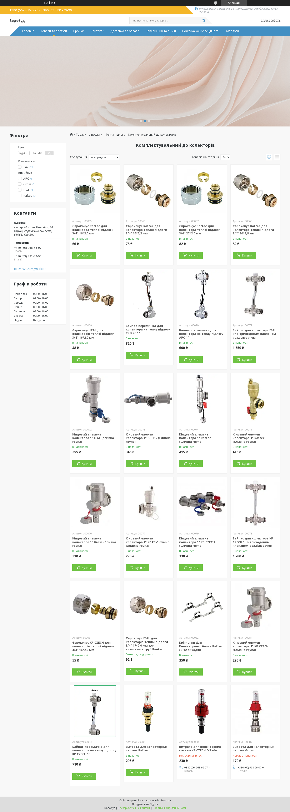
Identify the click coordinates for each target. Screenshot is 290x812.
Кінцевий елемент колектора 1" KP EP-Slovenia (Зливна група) (147, 542)
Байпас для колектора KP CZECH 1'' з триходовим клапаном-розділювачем (253, 542)
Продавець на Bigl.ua (145, 804)
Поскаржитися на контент (134, 808)
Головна (28, 31)
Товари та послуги (53, 31)
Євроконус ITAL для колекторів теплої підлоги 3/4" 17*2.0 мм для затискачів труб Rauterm (147, 643)
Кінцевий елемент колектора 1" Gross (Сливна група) (94, 542)
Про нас (78, 31)
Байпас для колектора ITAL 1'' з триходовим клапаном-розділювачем (255, 333)
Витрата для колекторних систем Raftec (147, 748)
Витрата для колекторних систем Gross (253, 748)
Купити (87, 255)
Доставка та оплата (124, 31)
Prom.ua (166, 800)
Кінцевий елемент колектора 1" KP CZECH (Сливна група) (197, 542)
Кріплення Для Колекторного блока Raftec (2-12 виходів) (200, 646)
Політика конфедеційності (200, 31)
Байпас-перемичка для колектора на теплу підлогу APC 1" (201, 333)
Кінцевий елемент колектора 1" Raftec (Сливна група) (195, 438)
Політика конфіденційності (169, 808)
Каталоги (232, 31)
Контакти (97, 31)
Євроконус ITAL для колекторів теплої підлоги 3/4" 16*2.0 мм (93, 333)
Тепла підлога (115, 134)
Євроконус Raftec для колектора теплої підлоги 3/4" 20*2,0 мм (199, 229)
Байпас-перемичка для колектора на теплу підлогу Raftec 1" (148, 329)
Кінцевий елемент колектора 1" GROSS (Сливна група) (148, 438)
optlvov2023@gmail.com (30, 269)
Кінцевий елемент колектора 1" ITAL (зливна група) (93, 438)
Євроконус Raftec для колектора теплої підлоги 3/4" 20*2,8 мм (253, 229)
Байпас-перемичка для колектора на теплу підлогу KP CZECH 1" (94, 750)
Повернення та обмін (160, 31)
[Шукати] (203, 20)
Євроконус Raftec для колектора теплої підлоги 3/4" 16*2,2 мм (146, 229)
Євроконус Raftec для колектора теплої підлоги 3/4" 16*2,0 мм (93, 229)
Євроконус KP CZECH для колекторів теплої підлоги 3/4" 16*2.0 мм (93, 646)
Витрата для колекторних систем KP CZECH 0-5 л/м (200, 748)
